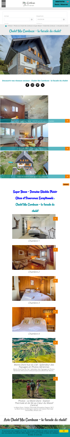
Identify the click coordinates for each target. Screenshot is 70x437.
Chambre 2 (33, 271)
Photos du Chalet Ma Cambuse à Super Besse (27, 26)
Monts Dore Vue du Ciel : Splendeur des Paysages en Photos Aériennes (34, 365)
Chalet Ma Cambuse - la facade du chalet (55, 26)
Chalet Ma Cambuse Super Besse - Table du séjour (32, 149)
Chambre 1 (33, 240)
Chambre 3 (33, 302)
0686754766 (60, 1)
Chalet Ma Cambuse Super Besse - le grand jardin (32, 176)
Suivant (66, 184)
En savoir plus (38, 435)
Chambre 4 (33, 333)
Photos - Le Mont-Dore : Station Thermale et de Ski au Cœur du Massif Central (34, 403)
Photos (10, 26)
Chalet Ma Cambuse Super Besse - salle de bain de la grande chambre (32, 121)
